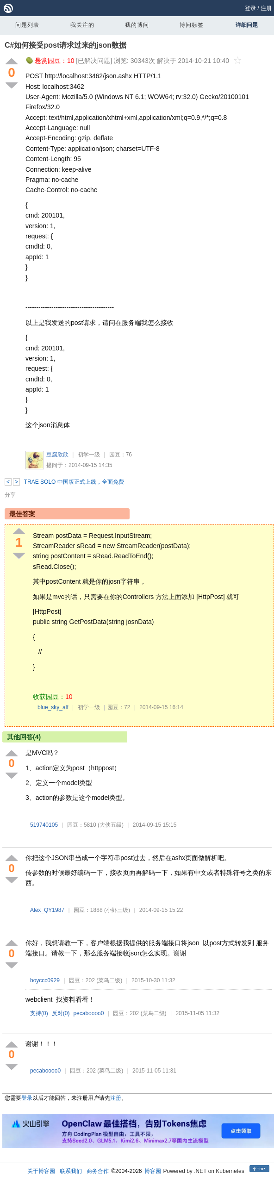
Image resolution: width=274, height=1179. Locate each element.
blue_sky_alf (52, 707)
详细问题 (247, 25)
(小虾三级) (117, 910)
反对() (61, 1013)
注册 (266, 8)
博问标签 (192, 25)
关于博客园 (41, 1171)
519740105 (44, 825)
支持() (39, 1013)
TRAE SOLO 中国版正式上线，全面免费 (74, 482)
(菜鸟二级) (109, 980)
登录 (250, 8)
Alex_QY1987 (47, 910)
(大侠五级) (111, 825)
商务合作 (98, 1171)
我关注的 (82, 25)
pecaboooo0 (88, 1013)
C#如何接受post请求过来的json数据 (65, 45)
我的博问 (137, 25)
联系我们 (71, 1171)
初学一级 (89, 454)
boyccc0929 (45, 980)
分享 (10, 495)
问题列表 (27, 25)
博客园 (152, 1171)
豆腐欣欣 (57, 454)
